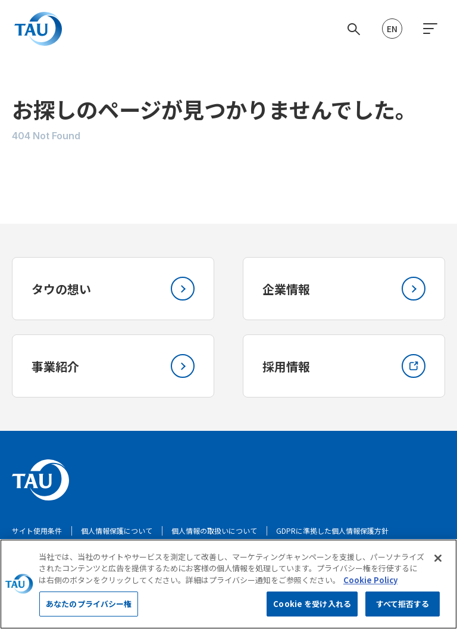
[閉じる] (438, 564)
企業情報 (343, 289)
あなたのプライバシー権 (89, 610)
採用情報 (343, 366)
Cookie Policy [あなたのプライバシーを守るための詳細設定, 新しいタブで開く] (370, 586)
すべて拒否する (403, 610)
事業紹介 (113, 366)
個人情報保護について (116, 530)
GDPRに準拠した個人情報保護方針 (332, 530)
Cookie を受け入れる (312, 610)
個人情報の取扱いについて (214, 530)
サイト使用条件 (37, 530)
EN (392, 29)
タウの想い (113, 289)
